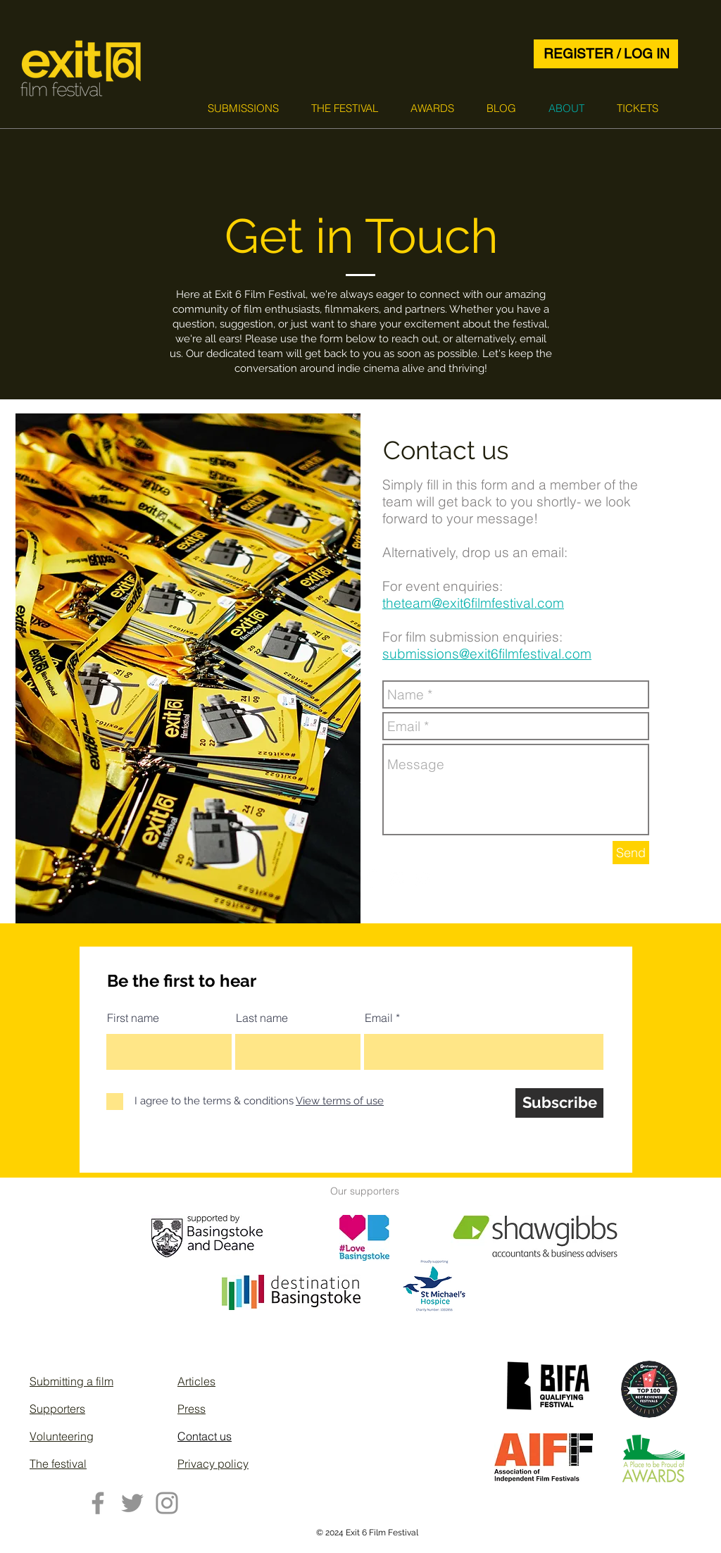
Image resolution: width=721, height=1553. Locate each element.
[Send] (631, 852)
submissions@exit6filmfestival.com (486, 653)
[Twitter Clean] (423, 878)
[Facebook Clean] (370, 878)
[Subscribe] (559, 1103)
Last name (262, 1017)
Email (379, 1017)
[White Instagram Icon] (396, 878)
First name (133, 1017)
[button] (243, 108)
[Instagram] (167, 1503)
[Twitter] (132, 1503)
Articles (196, 1381)
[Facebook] (98, 1503)
